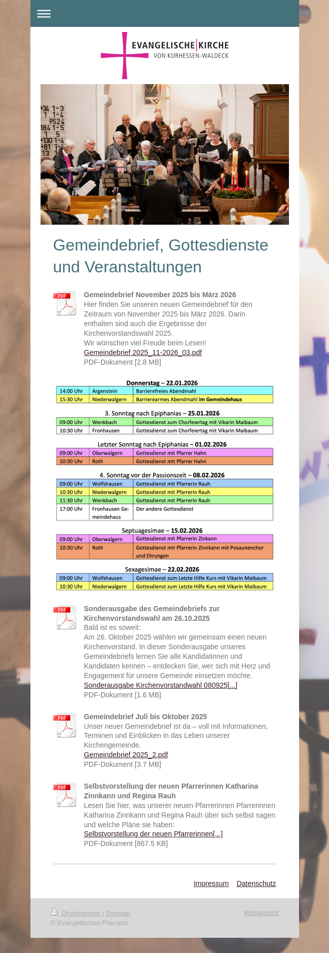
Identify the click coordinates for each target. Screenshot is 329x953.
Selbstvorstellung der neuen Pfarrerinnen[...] (153, 834)
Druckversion (76, 913)
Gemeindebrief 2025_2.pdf (126, 755)
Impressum (211, 883)
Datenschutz (256, 883)
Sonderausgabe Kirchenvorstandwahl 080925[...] (161, 685)
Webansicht (261, 912)
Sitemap (118, 913)
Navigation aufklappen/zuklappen (165, 13)
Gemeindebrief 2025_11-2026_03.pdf (143, 352)
